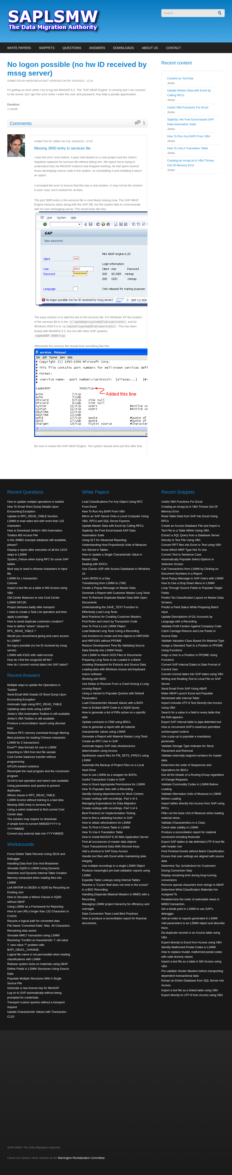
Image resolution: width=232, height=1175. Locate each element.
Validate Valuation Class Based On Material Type (192, 640)
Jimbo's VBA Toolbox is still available (30, 718)
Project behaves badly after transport (31, 607)
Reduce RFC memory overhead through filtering (38, 732)
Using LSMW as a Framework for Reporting (35, 906)
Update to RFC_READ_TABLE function (32, 516)
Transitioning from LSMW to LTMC (104, 583)
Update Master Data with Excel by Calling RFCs (113, 525)
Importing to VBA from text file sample (31, 752)
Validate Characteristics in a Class (183, 822)
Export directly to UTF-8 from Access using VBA (192, 995)
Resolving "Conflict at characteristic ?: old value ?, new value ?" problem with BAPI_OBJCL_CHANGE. (37, 944)
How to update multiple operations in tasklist (35, 501)
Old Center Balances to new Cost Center (33, 597)
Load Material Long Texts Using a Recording (110, 631)
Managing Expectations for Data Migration (109, 803)
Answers (97, 48)
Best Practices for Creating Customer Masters (111, 616)
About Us (150, 48)
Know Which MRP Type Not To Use (184, 549)
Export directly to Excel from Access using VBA (191, 942)
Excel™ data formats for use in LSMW (31, 747)
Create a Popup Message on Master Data (108, 588)
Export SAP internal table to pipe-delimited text (191, 722)
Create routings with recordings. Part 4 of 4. (110, 798)
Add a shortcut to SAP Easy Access (105, 851)
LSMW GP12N (16, 602)
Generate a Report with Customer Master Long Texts (116, 593)
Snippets (47, 48)
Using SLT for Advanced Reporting (104, 540)
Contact (173, 48)
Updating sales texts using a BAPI (29, 709)
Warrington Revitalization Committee (81, 1158)
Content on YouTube (180, 78)
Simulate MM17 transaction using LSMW (33, 935)
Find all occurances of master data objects (109, 841)
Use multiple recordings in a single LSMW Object (113, 865)
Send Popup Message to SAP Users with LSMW (192, 578)
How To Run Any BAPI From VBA (188, 136)
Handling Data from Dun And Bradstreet (32, 863)
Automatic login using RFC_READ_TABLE (34, 704)
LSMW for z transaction (22, 578)
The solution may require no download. (32, 819)
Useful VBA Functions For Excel (187, 107)
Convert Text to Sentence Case (181, 554)
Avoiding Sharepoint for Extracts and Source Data (114, 664)
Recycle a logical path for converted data (33, 921)
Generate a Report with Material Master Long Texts (114, 736)
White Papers (19, 48)
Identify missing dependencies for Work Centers (112, 794)
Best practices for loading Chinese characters (36, 737)
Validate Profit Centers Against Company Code (191, 626)
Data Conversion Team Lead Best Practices (110, 913)
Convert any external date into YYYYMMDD (35, 833)
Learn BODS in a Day (96, 578)
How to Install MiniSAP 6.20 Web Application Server (115, 837)
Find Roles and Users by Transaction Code (109, 621)
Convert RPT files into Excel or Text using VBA (191, 544)
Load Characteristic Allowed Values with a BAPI (112, 703)
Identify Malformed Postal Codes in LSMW (188, 947)
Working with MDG (94, 679)
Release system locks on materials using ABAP (37, 964)
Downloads (123, 48)
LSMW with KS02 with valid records (30, 655)
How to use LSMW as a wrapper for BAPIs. (110, 774)
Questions (72, 48)
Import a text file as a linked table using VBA (189, 990)
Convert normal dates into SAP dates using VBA (192, 674)
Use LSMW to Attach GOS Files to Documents (112, 655)
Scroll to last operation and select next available (37, 780)
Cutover (12, 583)
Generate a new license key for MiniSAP (33, 988)
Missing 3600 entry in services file (62, 148)
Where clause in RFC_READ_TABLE (31, 795)
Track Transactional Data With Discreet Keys (110, 846)
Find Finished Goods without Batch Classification (192, 851)
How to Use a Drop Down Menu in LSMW (188, 583)
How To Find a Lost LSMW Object (104, 626)
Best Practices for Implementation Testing (108, 813)
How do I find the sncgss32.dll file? (29, 659)
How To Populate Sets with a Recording (107, 789)
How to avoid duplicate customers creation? (35, 621)
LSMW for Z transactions (23, 742)
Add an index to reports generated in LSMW (189, 918)
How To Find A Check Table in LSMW (106, 827)
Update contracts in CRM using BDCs (106, 722)
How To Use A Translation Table (187, 148)
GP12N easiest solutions (23, 766)
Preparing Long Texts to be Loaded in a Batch (111, 659)
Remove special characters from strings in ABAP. (192, 884)
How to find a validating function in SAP (107, 818)
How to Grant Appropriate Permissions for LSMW (113, 784)
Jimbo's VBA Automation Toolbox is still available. (38, 713)
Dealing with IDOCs (94, 564)
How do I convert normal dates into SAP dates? (37, 664)
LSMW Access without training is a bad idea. (35, 800)
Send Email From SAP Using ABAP (184, 688)
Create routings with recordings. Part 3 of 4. (110, 808)
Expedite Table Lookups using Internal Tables (111, 880)
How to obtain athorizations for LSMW (106, 822)
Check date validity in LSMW (179, 827)
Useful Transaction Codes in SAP (103, 779)
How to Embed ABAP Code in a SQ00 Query (111, 707)
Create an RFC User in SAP (100, 741)
